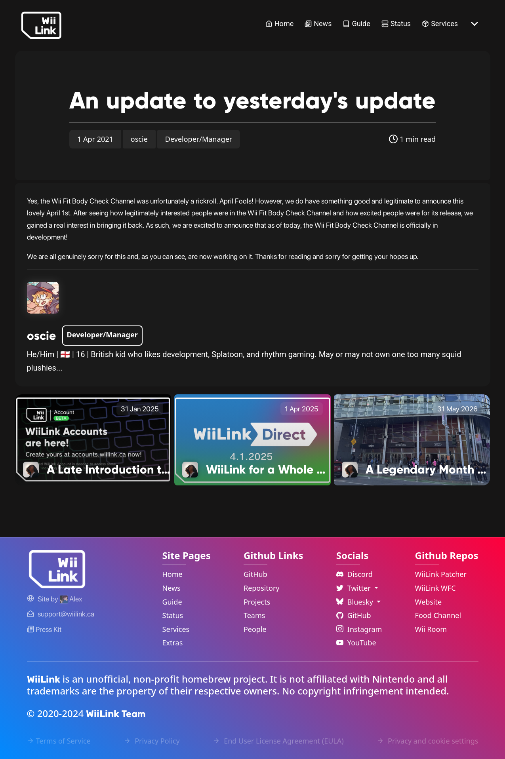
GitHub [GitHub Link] (255, 574)
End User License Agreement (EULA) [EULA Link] (278, 741)
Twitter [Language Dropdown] (354, 588)
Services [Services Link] (440, 23)
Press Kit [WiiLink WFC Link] (44, 629)
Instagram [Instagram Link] (359, 629)
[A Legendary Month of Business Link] (412, 439)
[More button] (474, 23)
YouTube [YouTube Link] (356, 642)
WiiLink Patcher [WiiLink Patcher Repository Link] (441, 574)
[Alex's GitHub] (71, 599)
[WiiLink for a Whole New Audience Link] (252, 439)
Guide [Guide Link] (356, 23)
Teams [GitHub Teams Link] (254, 615)
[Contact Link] (66, 614)
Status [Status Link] (396, 23)
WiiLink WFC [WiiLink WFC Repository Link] (435, 588)
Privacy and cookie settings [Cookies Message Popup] (427, 741)
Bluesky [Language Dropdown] (355, 602)
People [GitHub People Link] (255, 629)
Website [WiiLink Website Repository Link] (428, 602)
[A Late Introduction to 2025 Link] (93, 439)
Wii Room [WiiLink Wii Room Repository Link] (431, 629)
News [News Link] (318, 23)
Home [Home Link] (279, 23)
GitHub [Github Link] (353, 615)
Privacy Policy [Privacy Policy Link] (151, 741)
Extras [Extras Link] (172, 642)
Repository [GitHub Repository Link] (262, 588)
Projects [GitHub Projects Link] (257, 602)
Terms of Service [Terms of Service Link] (59, 741)
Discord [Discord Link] (354, 574)
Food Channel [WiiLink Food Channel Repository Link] (438, 615)
